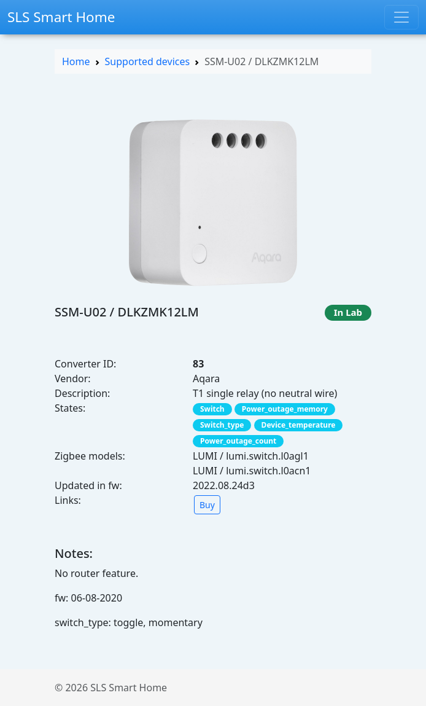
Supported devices (147, 61)
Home (76, 61)
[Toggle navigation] (401, 17)
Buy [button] (207, 505)
